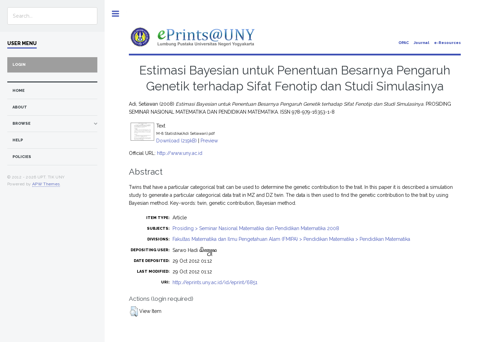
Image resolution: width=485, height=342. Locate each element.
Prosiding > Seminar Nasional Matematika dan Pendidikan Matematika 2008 (256, 228)
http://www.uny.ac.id (179, 153)
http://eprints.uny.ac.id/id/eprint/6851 (215, 282)
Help (17, 140)
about (19, 107)
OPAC (403, 43)
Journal (421, 43)
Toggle (115, 13)
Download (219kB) (176, 140)
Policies (21, 157)
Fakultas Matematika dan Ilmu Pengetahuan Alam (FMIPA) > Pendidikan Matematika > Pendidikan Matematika (291, 239)
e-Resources (447, 43)
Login (19, 64)
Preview (209, 140)
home (18, 90)
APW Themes (46, 184)
